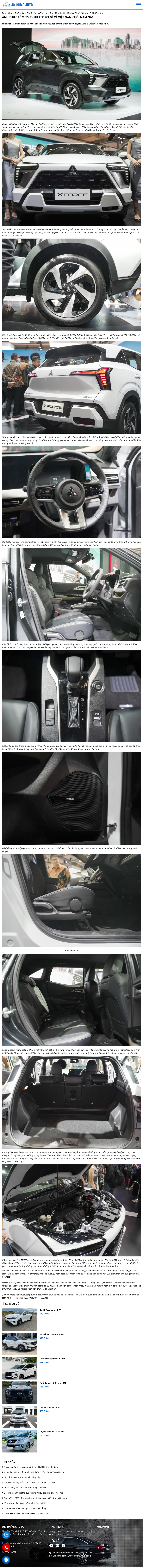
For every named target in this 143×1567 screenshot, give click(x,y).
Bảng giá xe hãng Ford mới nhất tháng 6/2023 (24, 1503)
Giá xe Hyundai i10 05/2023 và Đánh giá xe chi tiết (26, 1513)
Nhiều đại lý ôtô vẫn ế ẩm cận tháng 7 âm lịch (24, 1487)
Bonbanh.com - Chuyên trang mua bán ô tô (73, 1555)
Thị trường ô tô (35, 13)
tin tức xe (19, 13)
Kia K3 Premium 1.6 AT (50, 1310)
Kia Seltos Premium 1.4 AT (52, 1334)
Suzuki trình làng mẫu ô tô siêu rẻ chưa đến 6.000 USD (28, 1482)
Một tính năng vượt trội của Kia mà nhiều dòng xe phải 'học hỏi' (32, 1492)
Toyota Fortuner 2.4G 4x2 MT (53, 1431)
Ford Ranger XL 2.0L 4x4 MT (53, 1383)
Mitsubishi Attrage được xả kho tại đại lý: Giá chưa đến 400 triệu (33, 1472)
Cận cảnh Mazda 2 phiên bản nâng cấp (21, 1477)
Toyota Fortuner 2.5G (50, 1407)
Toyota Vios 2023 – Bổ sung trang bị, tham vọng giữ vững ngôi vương (34, 1498)
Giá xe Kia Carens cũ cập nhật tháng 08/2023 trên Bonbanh (30, 1467)
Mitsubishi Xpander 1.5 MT (52, 1358)
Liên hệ (79, 1531)
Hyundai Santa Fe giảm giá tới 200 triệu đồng (24, 1508)
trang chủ (7, 13)
